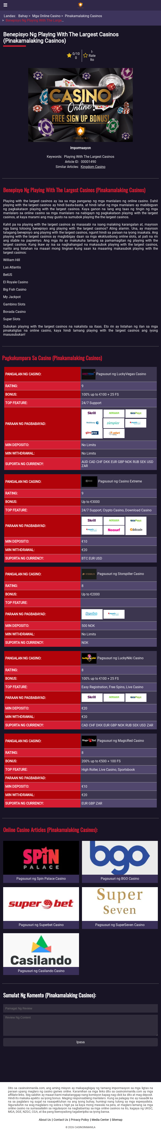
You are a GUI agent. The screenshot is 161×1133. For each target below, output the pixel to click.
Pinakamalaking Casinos (83, 16)
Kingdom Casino (93, 167)
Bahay (23, 16)
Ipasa (80, 1042)
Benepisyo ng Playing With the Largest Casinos (41, 20)
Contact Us (61, 1119)
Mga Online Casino (46, 16)
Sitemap (117, 1119)
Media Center (100, 1119)
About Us (45, 1119)
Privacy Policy (80, 1119)
